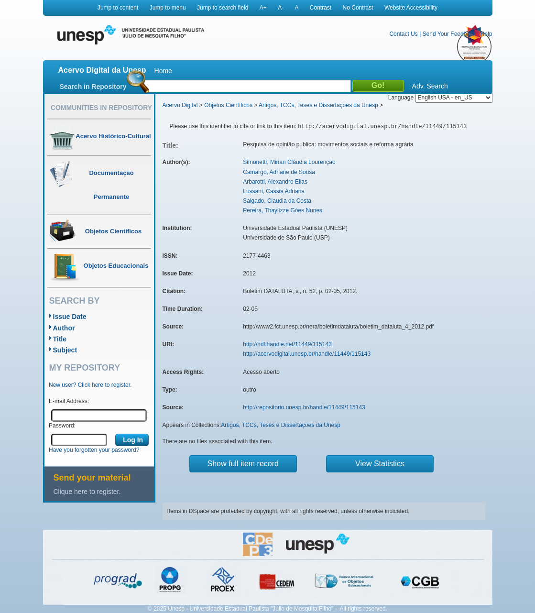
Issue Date (70, 316)
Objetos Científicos (228, 105)
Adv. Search (430, 86)
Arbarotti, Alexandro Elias (275, 181)
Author (64, 328)
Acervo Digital (180, 105)
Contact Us (403, 34)
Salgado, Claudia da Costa (277, 200)
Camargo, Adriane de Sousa (279, 172)
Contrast (320, 7)
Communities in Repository (101, 107)
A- (281, 7)
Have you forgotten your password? (94, 450)
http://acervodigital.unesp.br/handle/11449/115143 (307, 353)
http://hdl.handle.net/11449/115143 (287, 344)
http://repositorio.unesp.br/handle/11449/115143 (304, 407)
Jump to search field (222, 7)
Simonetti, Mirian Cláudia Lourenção (289, 162)
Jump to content (118, 7)
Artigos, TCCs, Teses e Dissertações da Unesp (318, 105)
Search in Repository (93, 86)
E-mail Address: (69, 401)
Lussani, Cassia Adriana (274, 191)
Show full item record (243, 464)
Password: (62, 425)
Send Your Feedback (449, 34)
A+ (263, 7)
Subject (65, 350)
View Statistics (379, 464)
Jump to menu (168, 7)
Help (486, 34)
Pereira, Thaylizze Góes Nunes (282, 210)
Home (163, 71)
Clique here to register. (87, 491)
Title (60, 339)
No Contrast (358, 7)
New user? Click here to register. (90, 385)
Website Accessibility (410, 7)
